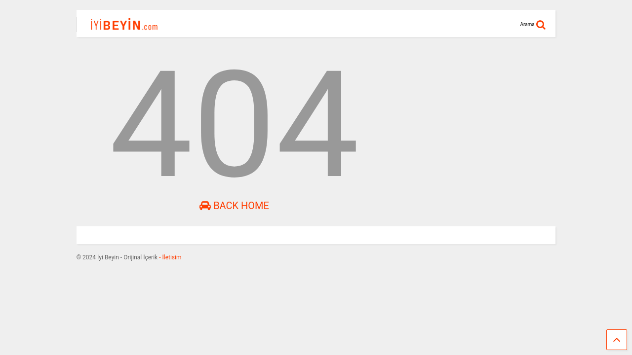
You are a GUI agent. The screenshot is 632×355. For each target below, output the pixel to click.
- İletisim (169, 257)
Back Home (234, 206)
